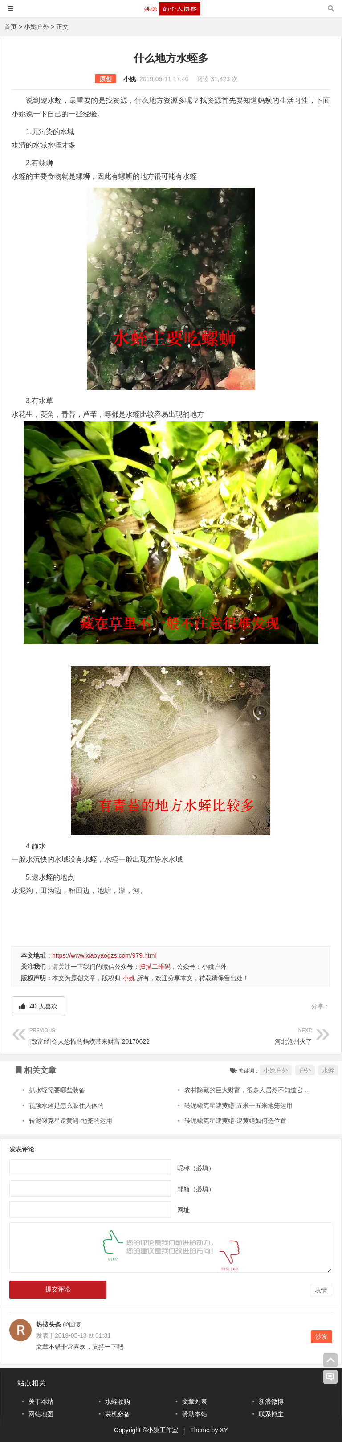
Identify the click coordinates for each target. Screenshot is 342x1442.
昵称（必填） (196, 1168)
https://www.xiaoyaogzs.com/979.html (104, 955)
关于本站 (40, 1401)
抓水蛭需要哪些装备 (57, 1090)
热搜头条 (48, 1324)
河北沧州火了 (242, 1035)
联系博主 (271, 1413)
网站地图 (40, 1413)
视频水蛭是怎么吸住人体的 (66, 1105)
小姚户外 (36, 26)
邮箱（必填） (196, 1188)
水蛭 (328, 1070)
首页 (10, 26)
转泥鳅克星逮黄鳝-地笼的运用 (70, 1120)
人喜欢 (38, 1006)
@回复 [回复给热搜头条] (71, 1324)
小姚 (129, 78)
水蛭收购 (117, 1401)
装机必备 (117, 1413)
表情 (321, 1290)
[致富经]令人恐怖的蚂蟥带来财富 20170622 (100, 1035)
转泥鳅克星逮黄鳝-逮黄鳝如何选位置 (235, 1120)
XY (224, 1430)
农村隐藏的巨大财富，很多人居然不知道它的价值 (253, 1090)
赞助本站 (194, 1413)
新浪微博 (271, 1401)
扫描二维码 (155, 966)
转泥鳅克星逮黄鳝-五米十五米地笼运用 (238, 1105)
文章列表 (194, 1401)
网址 (183, 1209)
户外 (305, 1070)
